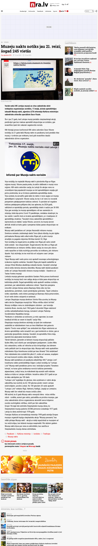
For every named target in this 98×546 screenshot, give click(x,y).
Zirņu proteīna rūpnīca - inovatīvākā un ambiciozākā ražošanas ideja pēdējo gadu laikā (38, 498)
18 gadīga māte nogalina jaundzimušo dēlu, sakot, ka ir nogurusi (30, 538)
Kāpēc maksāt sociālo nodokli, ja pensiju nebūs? (84, 90)
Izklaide (6, 42)
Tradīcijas (45, 434)
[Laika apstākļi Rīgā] (65, 5)
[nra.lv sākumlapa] (39, 4)
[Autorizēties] (96, 11)
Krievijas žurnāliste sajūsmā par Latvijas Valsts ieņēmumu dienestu (85, 60)
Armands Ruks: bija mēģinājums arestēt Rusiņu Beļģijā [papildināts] (84, 70)
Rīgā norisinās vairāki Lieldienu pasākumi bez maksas (7, 496)
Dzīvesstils (31, 11)
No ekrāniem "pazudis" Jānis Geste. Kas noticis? (85, 80)
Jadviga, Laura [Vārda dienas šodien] (54, 6)
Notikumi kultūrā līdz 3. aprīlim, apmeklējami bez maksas (23, 496)
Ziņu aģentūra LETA (6, 55)
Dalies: (25, 450)
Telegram (23, 446)
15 (95, 91)
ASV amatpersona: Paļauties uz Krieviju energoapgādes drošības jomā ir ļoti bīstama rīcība (34, 533)
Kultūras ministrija (23, 434)
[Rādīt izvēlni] (2, 11)
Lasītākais (70, 43)
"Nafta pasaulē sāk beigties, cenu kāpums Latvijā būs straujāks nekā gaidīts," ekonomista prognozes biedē (85, 50)
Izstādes (35, 434)
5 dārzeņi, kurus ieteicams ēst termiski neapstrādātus (26, 521)
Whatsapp (32, 446)
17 (75, 55)
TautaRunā (40, 11)
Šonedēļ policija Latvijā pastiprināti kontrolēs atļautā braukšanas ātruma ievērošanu (33, 527)
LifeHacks (48, 11)
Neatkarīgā (23, 11)
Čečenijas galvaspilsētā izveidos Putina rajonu (24, 515)
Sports (55, 11)
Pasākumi (9, 434)
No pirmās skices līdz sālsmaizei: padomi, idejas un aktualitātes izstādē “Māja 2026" (55, 497)
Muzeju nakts (12, 437)
